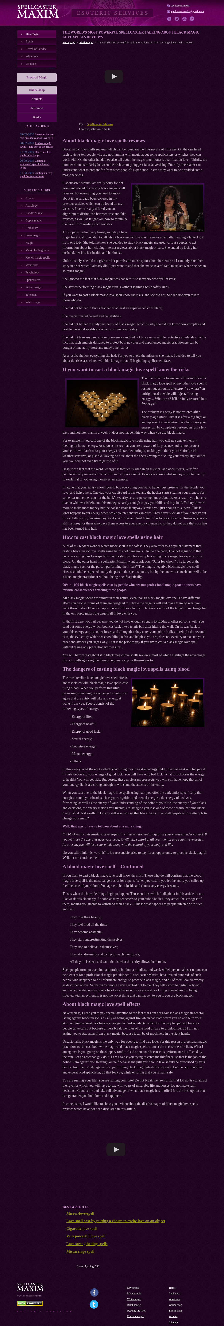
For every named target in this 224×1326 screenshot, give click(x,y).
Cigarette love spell (81, 1228)
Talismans (36, 108)
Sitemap (173, 1322)
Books (37, 117)
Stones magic (33, 287)
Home (172, 1287)
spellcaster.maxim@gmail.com (187, 11)
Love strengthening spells (86, 1244)
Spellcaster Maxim (100, 124)
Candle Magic (34, 213)
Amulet (30, 198)
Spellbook (174, 1293)
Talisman (31, 294)
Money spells (134, 1293)
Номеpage (32, 34)
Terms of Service (36, 48)
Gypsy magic (33, 220)
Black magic (134, 1305)
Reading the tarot (136, 1310)
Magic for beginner (37, 250)
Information (175, 1310)
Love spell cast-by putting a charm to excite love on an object (115, 1221)
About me (32, 56)
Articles (173, 1316)
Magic (29, 242)
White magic (33, 302)
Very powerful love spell (85, 1236)
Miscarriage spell (80, 1251)
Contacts (31, 63)
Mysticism (31, 265)
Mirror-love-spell (80, 1213)
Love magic (32, 235)
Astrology (31, 205)
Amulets (36, 99)
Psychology (32, 272)
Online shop (175, 1305)
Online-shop (37, 90)
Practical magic (135, 1316)
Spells (29, 41)
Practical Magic (37, 77)
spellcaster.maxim (180, 5)
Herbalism (31, 227)
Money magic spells (37, 257)
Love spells (133, 1287)
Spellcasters (32, 279)
